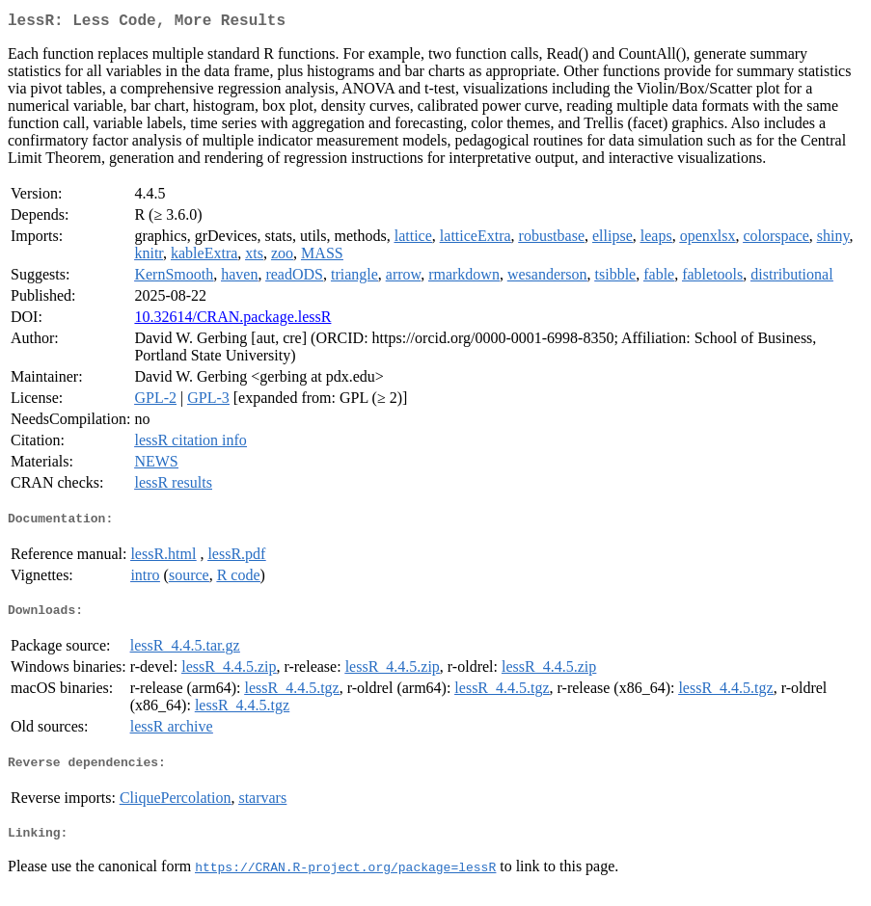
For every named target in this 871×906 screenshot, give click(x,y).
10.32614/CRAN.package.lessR (232, 320)
